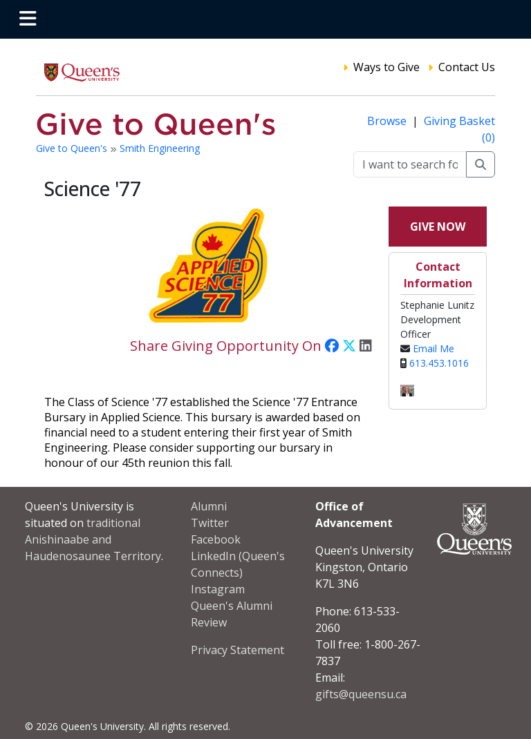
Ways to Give (386, 67)
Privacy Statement (237, 650)
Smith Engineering (160, 148)
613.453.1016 (439, 363)
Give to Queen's (73, 148)
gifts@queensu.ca (361, 694)
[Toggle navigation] (27, 19)
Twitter (210, 522)
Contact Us (466, 67)
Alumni (209, 506)
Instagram (218, 589)
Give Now (437, 226)
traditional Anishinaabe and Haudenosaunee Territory (93, 539)
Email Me (433, 348)
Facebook (216, 539)
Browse (388, 120)
